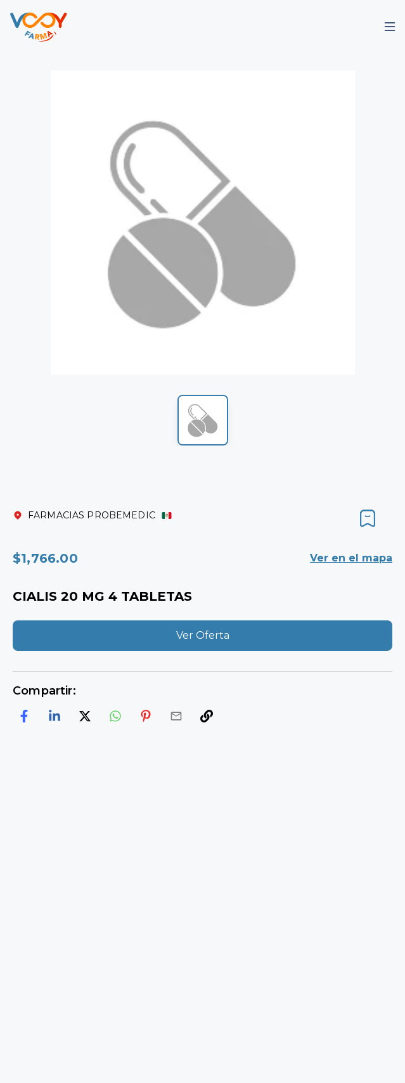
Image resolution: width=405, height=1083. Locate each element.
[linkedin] (54, 716)
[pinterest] (145, 716)
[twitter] (85, 716)
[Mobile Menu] (389, 26)
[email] (176, 716)
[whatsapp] (115, 716)
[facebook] (24, 716)
